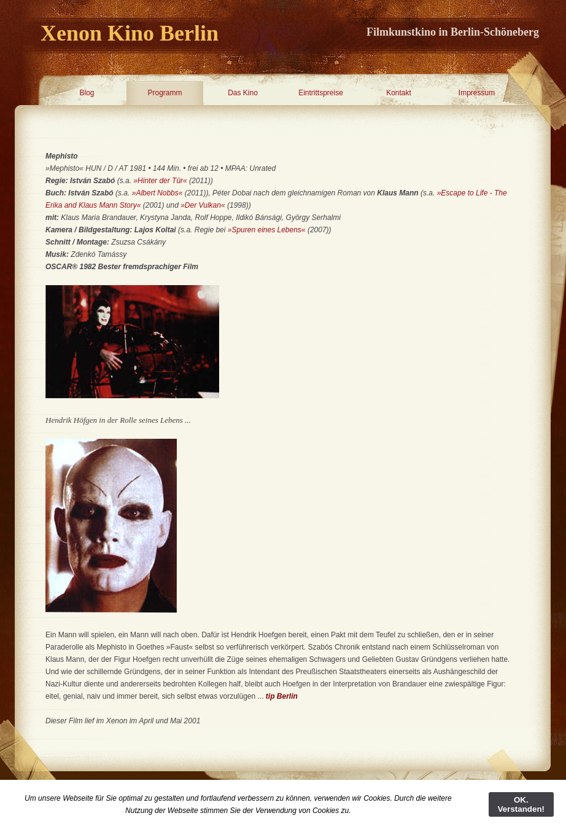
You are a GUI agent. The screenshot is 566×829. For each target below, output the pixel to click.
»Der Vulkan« (203, 205)
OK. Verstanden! (521, 804)
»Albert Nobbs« (157, 193)
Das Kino (243, 92)
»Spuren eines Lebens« (267, 230)
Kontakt (398, 92)
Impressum (477, 92)
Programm (164, 92)
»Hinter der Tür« (160, 180)
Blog (86, 92)
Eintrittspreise (320, 92)
